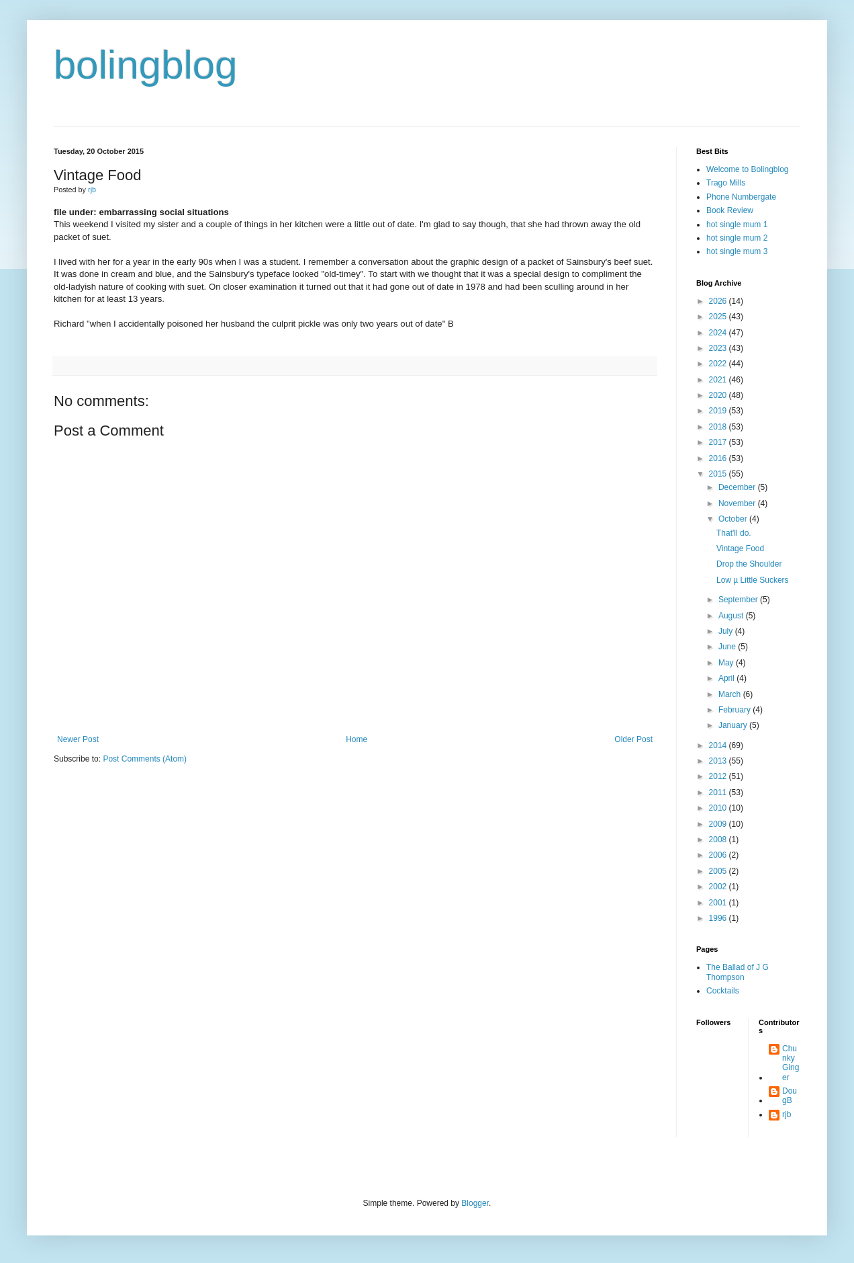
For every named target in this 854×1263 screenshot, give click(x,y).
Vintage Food (740, 548)
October (733, 519)
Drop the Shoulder (748, 564)
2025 (719, 316)
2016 (719, 458)
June (728, 646)
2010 (719, 808)
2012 (719, 776)
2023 (719, 348)
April (727, 678)
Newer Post (78, 739)
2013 (719, 761)
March (730, 694)
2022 (719, 363)
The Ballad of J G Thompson (737, 972)
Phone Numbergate (741, 197)
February (735, 710)
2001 (719, 902)
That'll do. (733, 533)
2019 (719, 410)
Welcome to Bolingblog (747, 169)
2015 (719, 474)
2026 (719, 301)
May (727, 662)
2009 (719, 824)
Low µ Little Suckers (752, 580)
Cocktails (722, 990)
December (738, 487)
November (738, 503)
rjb (786, 1114)
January (733, 725)
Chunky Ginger (790, 1063)
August (732, 615)
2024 (719, 332)
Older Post (633, 739)
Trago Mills (725, 183)
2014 (719, 745)
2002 (719, 886)
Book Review (729, 210)
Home (356, 739)
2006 (719, 855)
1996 (719, 918)
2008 (719, 839)
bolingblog (146, 64)
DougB (789, 1095)
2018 (719, 427)
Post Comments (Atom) (145, 759)
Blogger (475, 1203)
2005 (719, 871)
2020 (719, 395)
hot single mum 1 (736, 224)
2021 (719, 379)
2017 (719, 442)
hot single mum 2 (736, 238)
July (726, 631)
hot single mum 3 (736, 251)
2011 (719, 792)
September (739, 599)
